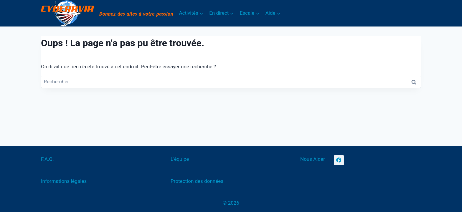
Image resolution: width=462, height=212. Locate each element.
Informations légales (64, 181)
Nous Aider (312, 159)
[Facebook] (339, 160)
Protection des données (197, 181)
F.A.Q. (47, 159)
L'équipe (180, 159)
